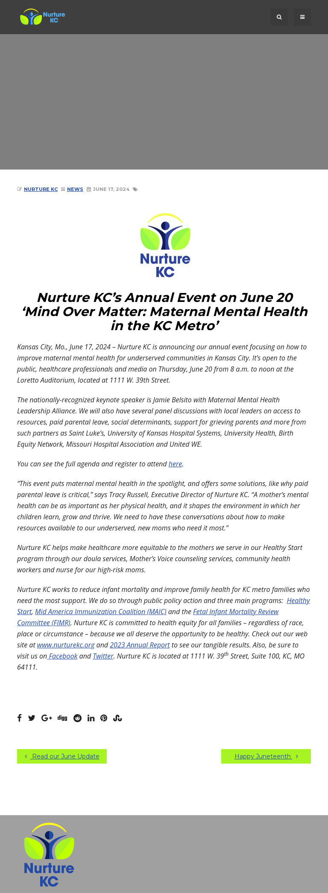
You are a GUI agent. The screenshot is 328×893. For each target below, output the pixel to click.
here (175, 463)
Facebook (62, 656)
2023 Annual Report (140, 645)
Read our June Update (62, 756)
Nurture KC (41, 189)
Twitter (103, 656)
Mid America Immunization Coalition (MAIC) (101, 611)
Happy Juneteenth (266, 756)
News (75, 189)
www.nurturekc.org (66, 645)
